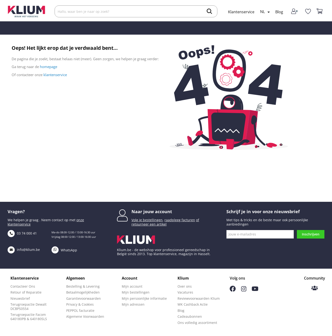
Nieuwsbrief (20, 298)
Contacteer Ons (22, 286)
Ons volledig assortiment (197, 322)
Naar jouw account (151, 211)
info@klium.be (24, 249)
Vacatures (185, 292)
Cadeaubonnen (190, 316)
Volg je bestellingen (147, 220)
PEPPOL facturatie (80, 310)
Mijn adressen (133, 304)
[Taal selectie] (265, 12)
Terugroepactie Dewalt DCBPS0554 (28, 306)
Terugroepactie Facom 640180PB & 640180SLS (28, 316)
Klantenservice (241, 11)
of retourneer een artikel (165, 222)
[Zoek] (136, 11)
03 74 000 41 (22, 233)
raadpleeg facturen (179, 220)
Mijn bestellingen (136, 292)
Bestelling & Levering (83, 286)
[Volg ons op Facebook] (233, 290)
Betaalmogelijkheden (83, 292)
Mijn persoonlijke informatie (144, 298)
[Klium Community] (314, 288)
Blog (279, 11)
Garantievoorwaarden (83, 298)
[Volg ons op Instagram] (243, 290)
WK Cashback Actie (193, 304)
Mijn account (132, 286)
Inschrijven (310, 234)
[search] (209, 11)
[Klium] (26, 11)
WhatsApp (64, 250)
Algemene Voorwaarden (85, 316)
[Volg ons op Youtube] (255, 289)
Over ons (185, 286)
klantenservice (55, 74)
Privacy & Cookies (80, 304)
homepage (48, 66)
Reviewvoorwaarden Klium (199, 298)
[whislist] (308, 11)
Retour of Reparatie (26, 292)
